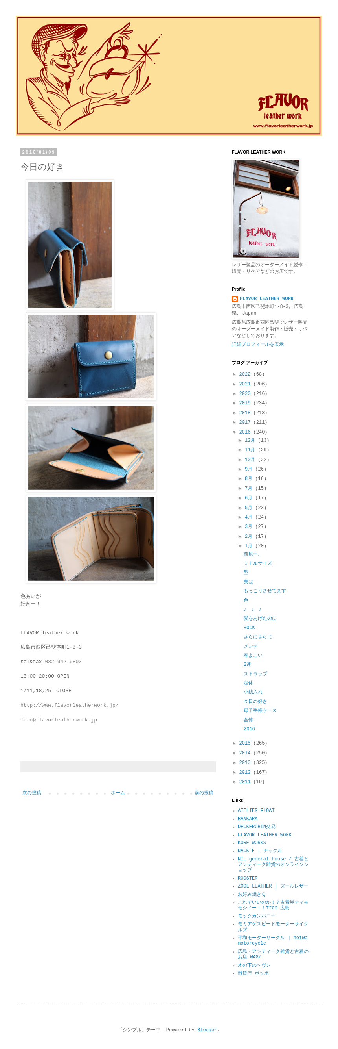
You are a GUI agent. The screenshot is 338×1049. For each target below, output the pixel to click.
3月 (250, 527)
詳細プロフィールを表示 (258, 344)
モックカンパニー (257, 916)
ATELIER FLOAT (256, 811)
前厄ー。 (253, 554)
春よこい (253, 655)
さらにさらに (258, 637)
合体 (248, 720)
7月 (250, 488)
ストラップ (255, 674)
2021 (246, 384)
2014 (246, 753)
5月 (250, 508)
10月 (251, 460)
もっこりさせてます (265, 591)
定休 (248, 683)
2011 (246, 782)
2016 (246, 432)
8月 (250, 479)
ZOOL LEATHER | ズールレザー (273, 886)
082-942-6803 (63, 662)
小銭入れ (253, 692)
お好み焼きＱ (252, 894)
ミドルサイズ (258, 563)
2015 (246, 743)
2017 (246, 422)
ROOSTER (247, 878)
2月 (250, 536)
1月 (250, 546)
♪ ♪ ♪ (253, 609)
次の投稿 (31, 793)
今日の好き (255, 701)
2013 (246, 762)
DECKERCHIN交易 (257, 827)
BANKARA (247, 819)
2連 (247, 664)
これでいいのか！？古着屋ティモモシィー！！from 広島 (273, 905)
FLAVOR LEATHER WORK (267, 299)
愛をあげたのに (260, 618)
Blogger (207, 1030)
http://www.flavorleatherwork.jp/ (69, 705)
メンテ (251, 646)
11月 (251, 450)
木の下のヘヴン (254, 965)
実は (248, 582)
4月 (250, 517)
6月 (250, 498)
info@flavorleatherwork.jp (58, 720)
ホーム (118, 793)
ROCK (249, 628)
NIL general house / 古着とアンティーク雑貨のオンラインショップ (273, 864)
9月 (250, 469)
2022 (246, 374)
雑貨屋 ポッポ (253, 973)
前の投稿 (204, 793)
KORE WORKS (252, 843)
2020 (246, 394)
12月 (251, 440)
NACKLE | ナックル (260, 851)
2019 (246, 403)
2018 (246, 413)
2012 (246, 772)
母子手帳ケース (260, 711)
